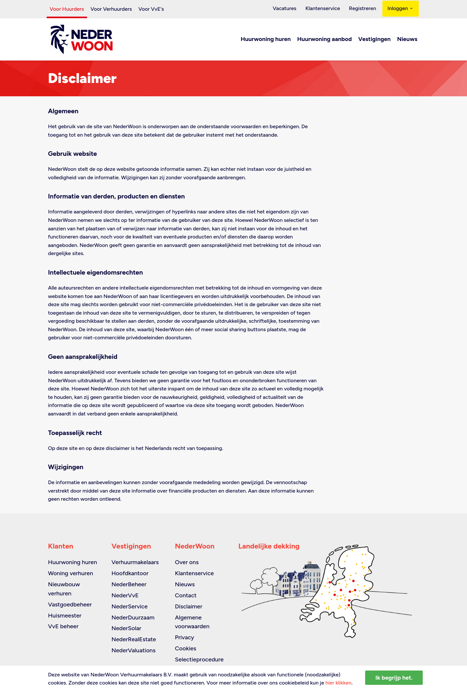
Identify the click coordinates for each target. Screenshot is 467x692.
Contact (186, 595)
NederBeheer (129, 584)
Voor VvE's (151, 9)
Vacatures (291, 9)
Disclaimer (188, 606)
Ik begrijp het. (394, 677)
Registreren (363, 9)
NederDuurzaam (133, 617)
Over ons (187, 562)
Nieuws (407, 39)
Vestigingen (374, 39)
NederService (130, 606)
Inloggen (401, 9)
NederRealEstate (134, 639)
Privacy (184, 637)
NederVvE (125, 595)
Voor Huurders (67, 9)
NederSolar (127, 628)
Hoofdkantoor (130, 573)
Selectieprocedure (199, 659)
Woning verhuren (70, 573)
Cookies (185, 648)
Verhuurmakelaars (135, 562)
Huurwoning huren (266, 39)
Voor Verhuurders (111, 9)
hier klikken (338, 683)
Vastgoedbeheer (70, 604)
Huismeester (65, 615)
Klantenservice (326, 9)
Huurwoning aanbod (324, 39)
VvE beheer (63, 626)
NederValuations (134, 650)
